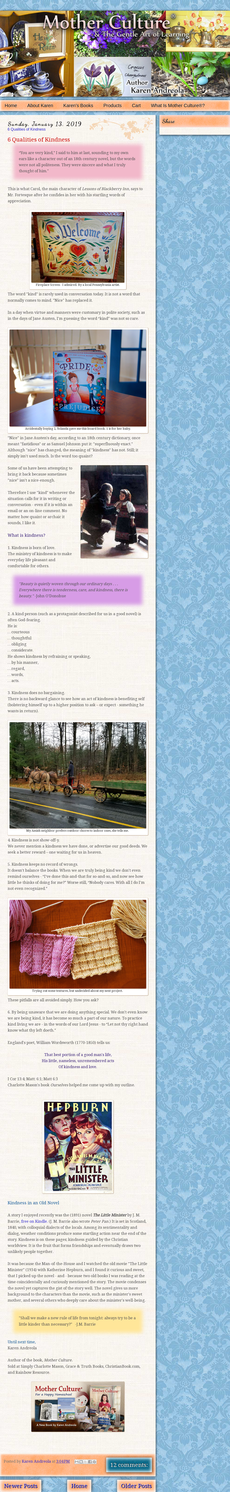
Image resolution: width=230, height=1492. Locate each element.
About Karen (40, 105)
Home (11, 105)
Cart (136, 105)
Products (112, 105)
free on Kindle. (34, 1221)
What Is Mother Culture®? (178, 105)
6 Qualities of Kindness (27, 129)
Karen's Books (78, 105)
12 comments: (129, 1465)
